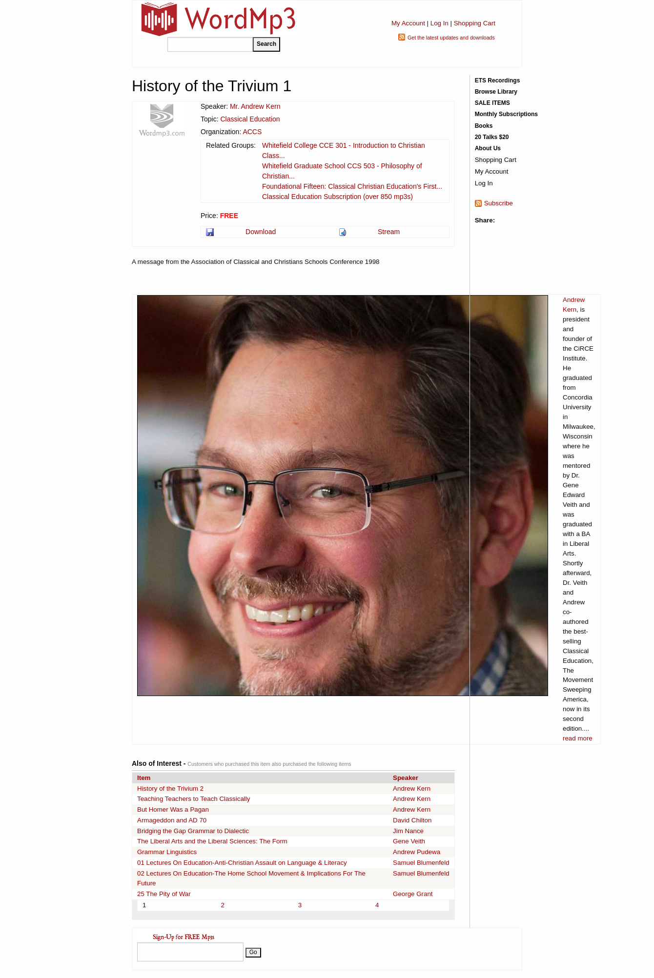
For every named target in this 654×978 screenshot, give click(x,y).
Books (484, 125)
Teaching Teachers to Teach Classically (193, 798)
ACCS (252, 132)
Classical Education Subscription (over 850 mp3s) (337, 196)
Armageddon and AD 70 (171, 820)
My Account (408, 23)
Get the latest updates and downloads (451, 37)
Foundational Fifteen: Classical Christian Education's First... (352, 186)
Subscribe (498, 203)
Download (260, 232)
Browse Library (496, 91)
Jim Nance (408, 831)
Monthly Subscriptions (506, 114)
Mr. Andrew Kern (255, 106)
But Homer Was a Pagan (173, 809)
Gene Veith (409, 841)
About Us (488, 148)
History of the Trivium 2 (170, 788)
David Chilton (412, 820)
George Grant (413, 894)
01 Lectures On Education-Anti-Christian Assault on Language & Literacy (242, 862)
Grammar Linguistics (167, 852)
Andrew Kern (411, 788)
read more (578, 738)
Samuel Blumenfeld (421, 862)
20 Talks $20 (492, 137)
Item (143, 777)
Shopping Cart (474, 23)
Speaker (405, 777)
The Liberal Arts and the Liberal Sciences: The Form (212, 841)
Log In (439, 23)
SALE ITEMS (492, 103)
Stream (389, 232)
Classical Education (250, 119)
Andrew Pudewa (416, 852)
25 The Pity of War (164, 894)
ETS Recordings (497, 80)
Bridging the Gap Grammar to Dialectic (193, 831)
